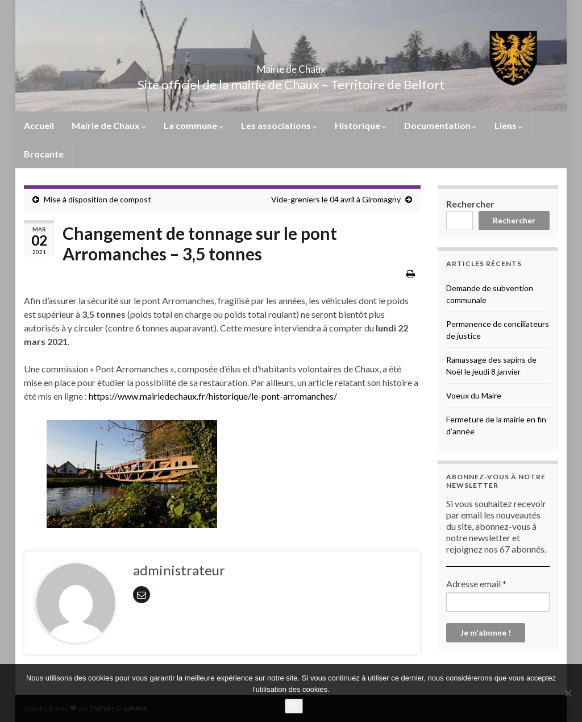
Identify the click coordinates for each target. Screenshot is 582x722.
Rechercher (470, 203)
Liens (508, 125)
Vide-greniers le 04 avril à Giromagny (336, 199)
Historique (360, 125)
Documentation (440, 125)
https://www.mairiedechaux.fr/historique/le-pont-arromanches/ (213, 396)
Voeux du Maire (473, 395)
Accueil (39, 125)
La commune (193, 125)
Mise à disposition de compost (97, 199)
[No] (567, 693)
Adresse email (476, 583)
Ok (294, 706)
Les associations (279, 125)
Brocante (44, 153)
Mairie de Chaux (291, 66)
